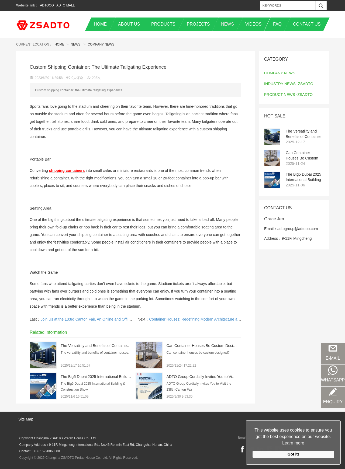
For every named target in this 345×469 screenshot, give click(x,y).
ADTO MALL (65, 5)
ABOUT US (129, 24)
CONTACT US (307, 24)
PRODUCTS (163, 24)
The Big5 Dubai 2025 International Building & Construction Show (303, 177)
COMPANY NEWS (101, 44)
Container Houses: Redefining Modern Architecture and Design (201, 319)
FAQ (277, 24)
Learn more (293, 443)
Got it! (293, 454)
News (75, 44)
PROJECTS (198, 24)
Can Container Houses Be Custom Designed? (302, 156)
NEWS (227, 24)
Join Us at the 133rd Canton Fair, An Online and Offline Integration (95, 319)
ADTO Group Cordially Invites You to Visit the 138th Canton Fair (220, 376)
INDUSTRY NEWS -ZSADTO (288, 84)
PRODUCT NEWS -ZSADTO (288, 94)
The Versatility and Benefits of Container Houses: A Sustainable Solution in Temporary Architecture (303, 134)
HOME (100, 24)
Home (59, 44)
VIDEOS (253, 24)
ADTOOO (47, 5)
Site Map (25, 419)
